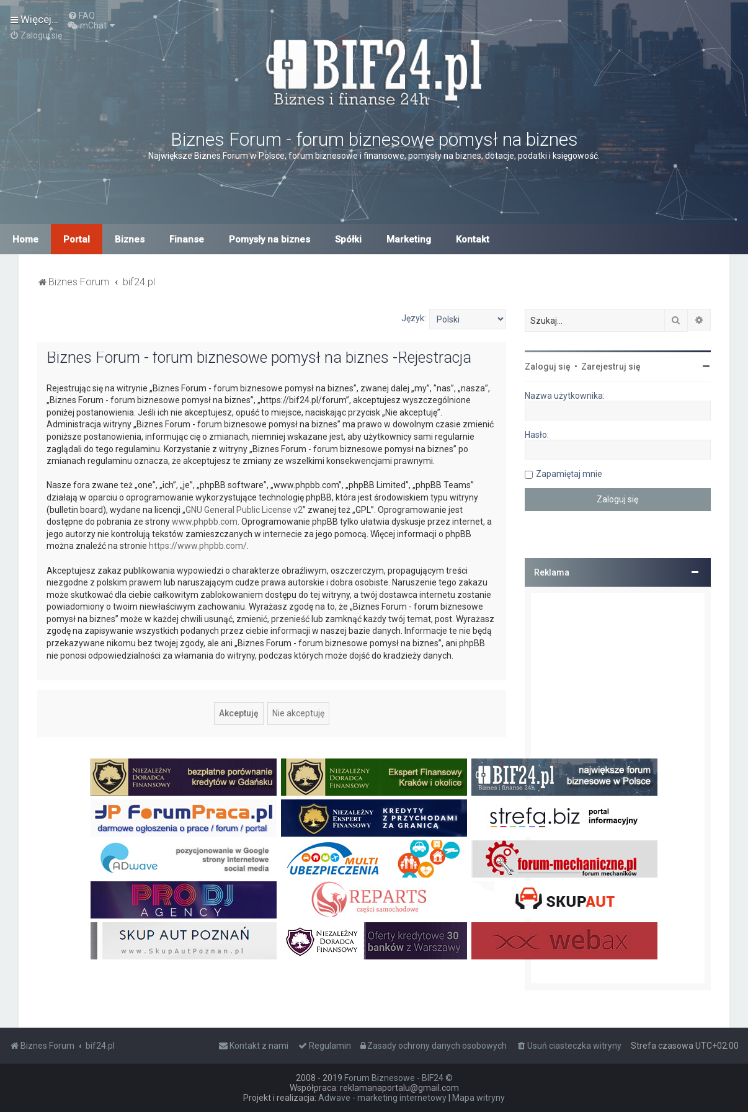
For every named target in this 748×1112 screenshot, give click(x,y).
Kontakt (472, 239)
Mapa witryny (478, 1098)
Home (25, 239)
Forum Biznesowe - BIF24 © (398, 1078)
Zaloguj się (548, 366)
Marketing (408, 239)
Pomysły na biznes (269, 239)
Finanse (186, 239)
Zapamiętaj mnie (569, 474)
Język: (413, 318)
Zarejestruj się (611, 366)
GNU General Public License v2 (244, 510)
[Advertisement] (617, 788)
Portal (76, 239)
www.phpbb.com (205, 522)
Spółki (348, 239)
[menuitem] (81, 15)
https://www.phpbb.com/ (198, 546)
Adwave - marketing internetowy (382, 1098)
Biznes (130, 239)
